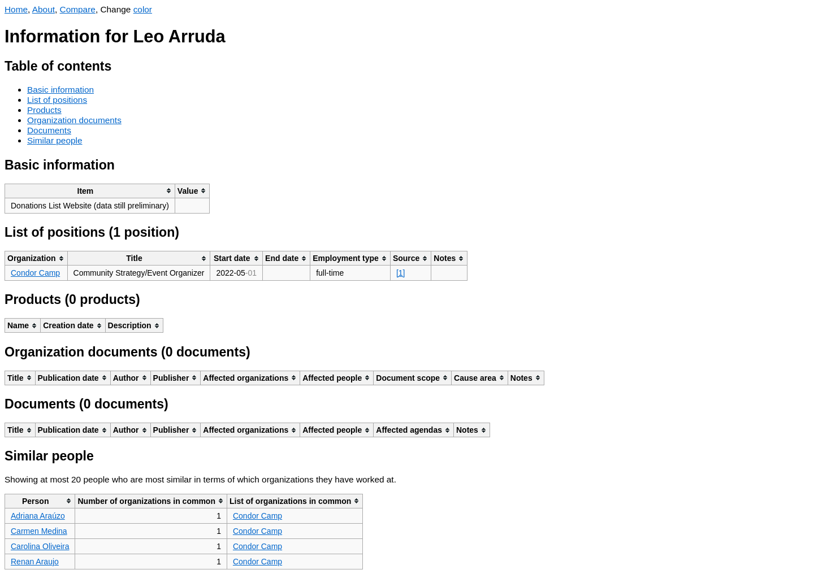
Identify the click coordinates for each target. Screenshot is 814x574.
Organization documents (74, 120)
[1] (400, 272)
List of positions (57, 100)
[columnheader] (90, 191)
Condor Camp (35, 272)
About (43, 9)
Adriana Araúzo (38, 515)
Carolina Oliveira (40, 546)
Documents (49, 130)
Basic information (60, 89)
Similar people (55, 140)
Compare (78, 9)
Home (16, 9)
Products (44, 110)
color (142, 9)
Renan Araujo (35, 561)
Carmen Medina (39, 531)
